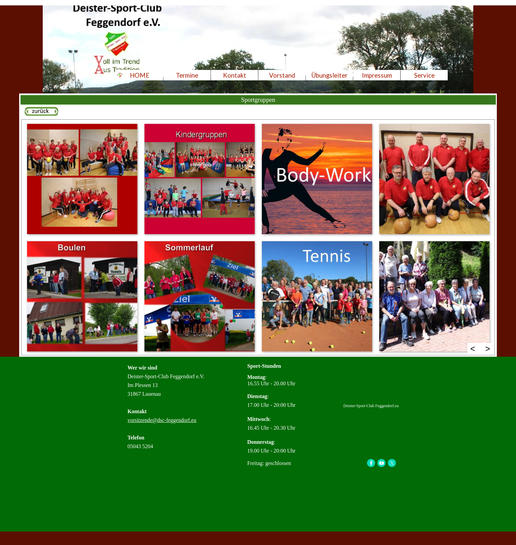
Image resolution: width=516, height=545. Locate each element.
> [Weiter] (487, 348)
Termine (187, 75)
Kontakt (234, 75)
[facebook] (371, 463)
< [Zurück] (472, 348)
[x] (392, 463)
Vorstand (282, 75)
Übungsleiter (329, 75)
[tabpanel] (258, 112)
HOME (139, 75)
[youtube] (381, 463)
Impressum (377, 75)
